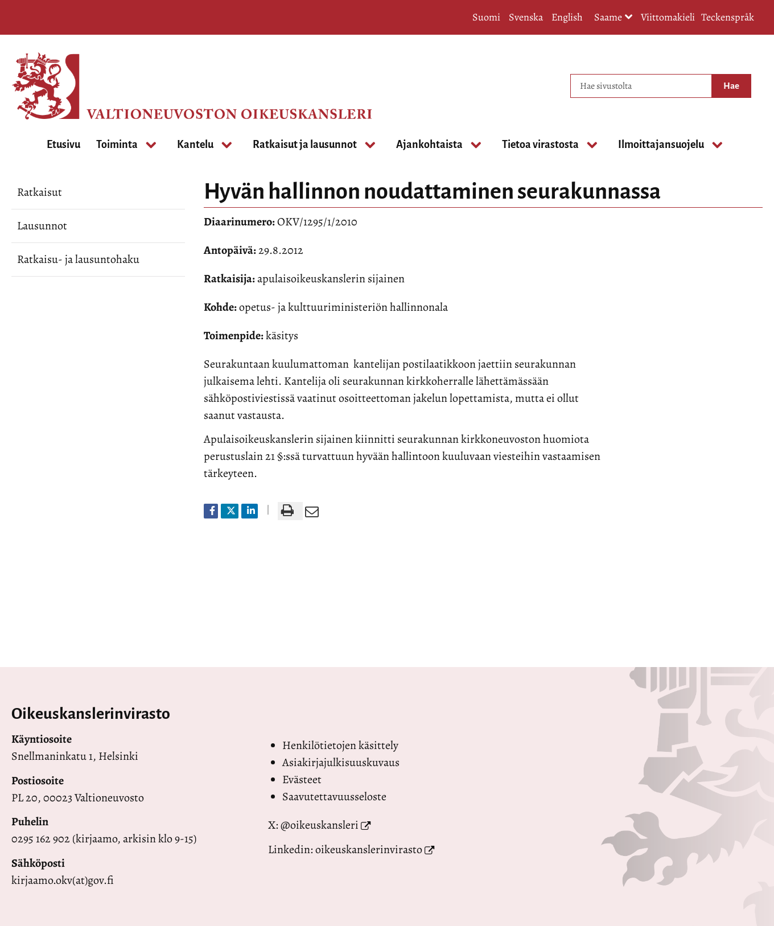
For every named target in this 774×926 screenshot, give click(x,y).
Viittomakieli (668, 17)
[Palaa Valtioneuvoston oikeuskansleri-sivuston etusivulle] (56, 85)
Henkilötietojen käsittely (340, 745)
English (567, 17)
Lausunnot (42, 225)
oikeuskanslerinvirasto (368, 849)
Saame (613, 18)
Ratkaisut (39, 192)
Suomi (486, 17)
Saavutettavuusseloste (334, 796)
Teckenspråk (727, 17)
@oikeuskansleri (320, 825)
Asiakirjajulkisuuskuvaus (341, 762)
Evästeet (302, 779)
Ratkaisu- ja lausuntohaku (78, 259)
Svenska (526, 17)
